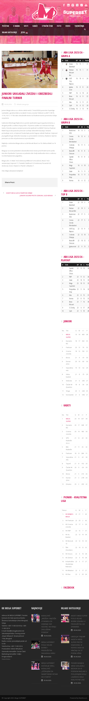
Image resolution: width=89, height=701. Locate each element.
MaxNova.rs (83, 698)
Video (67, 26)
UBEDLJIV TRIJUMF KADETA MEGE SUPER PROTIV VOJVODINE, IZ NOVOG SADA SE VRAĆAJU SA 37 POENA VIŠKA (78, 644)
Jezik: (24, 32)
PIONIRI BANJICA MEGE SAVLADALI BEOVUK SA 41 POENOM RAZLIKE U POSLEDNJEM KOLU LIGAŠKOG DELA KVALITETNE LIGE (79, 671)
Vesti (26, 26)
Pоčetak (5, 26)
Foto (59, 26)
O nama (16, 26)
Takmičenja (79, 26)
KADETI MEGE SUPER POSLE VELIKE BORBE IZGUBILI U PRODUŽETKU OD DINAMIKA (79, 621)
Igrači (35, 26)
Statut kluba (6, 659)
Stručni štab (47, 26)
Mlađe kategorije (9, 32)
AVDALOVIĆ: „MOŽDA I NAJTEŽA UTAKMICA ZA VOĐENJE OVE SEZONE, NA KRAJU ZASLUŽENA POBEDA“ (48, 624)
